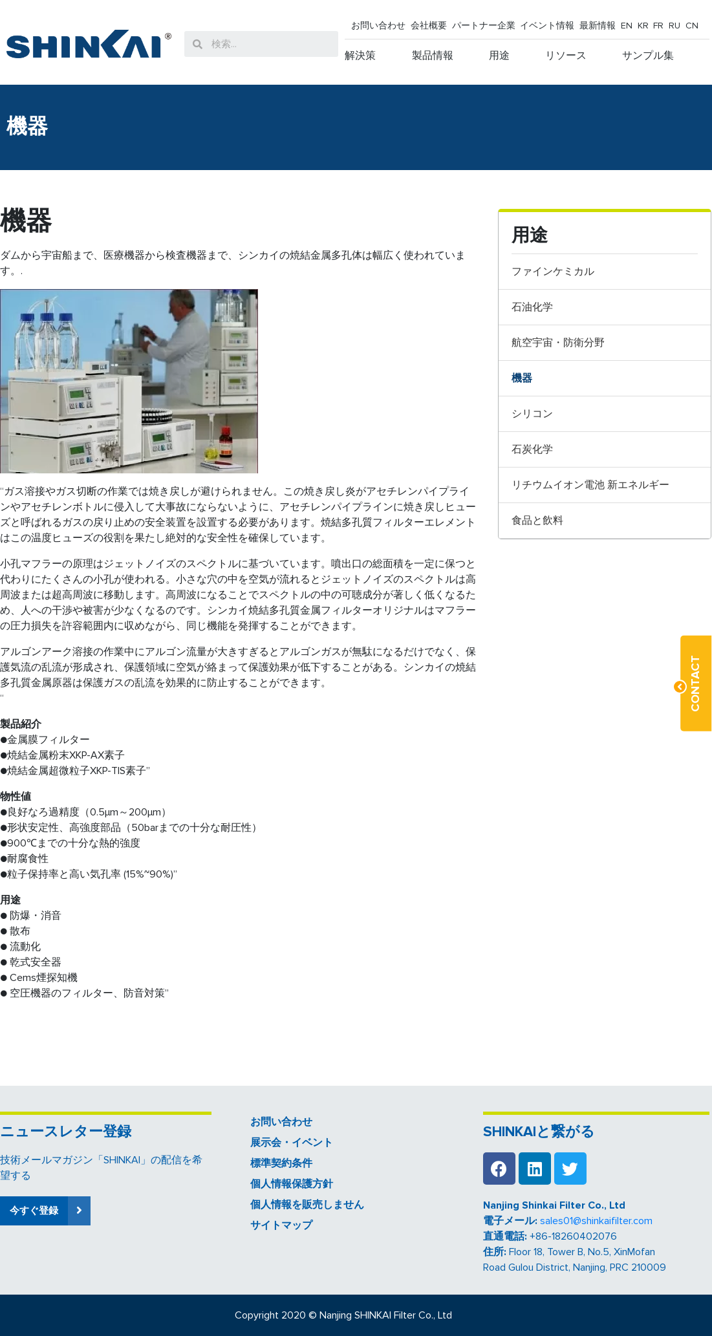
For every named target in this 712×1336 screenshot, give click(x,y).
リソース (566, 55)
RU (674, 25)
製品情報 (432, 55)
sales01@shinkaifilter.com (596, 1220)
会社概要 (429, 25)
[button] (45, 1210)
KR (643, 25)
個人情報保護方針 (291, 1184)
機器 (522, 378)
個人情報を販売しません (307, 1204)
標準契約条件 (281, 1163)
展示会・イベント (291, 1142)
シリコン (532, 413)
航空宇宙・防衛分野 (558, 342)
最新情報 (597, 25)
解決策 (360, 55)
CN (691, 25)
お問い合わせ (378, 25)
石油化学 (532, 307)
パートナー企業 (483, 25)
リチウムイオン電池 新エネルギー (590, 485)
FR (658, 25)
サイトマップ (281, 1225)
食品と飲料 (537, 520)
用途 (499, 55)
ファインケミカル (553, 271)
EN (626, 25)
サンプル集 (648, 55)
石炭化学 (532, 449)
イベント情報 (547, 25)
